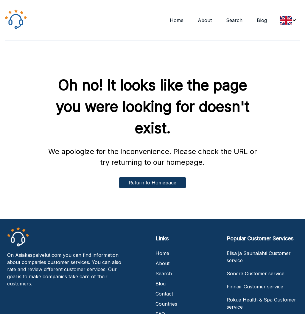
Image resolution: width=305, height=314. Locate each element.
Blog (262, 20)
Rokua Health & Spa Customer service (261, 303)
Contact (164, 294)
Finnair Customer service (255, 287)
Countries (166, 304)
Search (234, 20)
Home (176, 20)
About (205, 20)
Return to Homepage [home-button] (152, 183)
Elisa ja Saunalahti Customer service (259, 256)
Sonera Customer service (255, 273)
